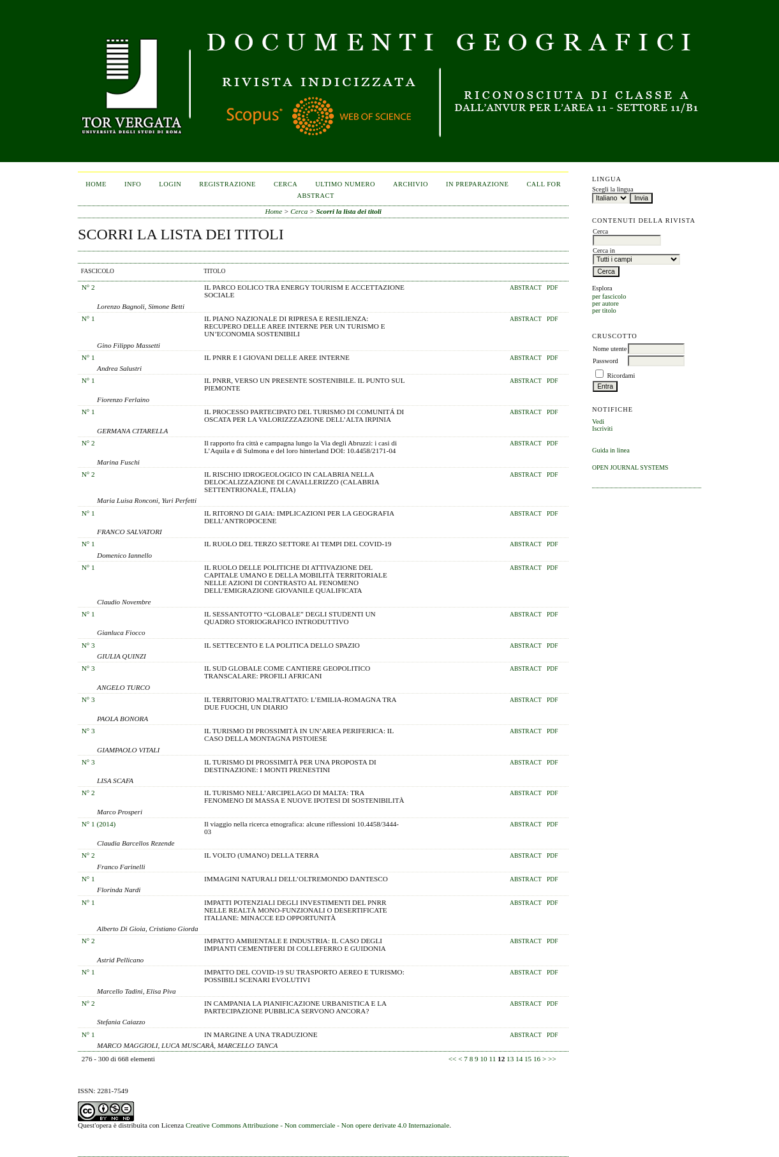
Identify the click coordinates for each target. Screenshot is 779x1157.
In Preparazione (477, 184)
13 (510, 1059)
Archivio (410, 184)
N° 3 (88, 645)
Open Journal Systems (630, 467)
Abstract (526, 288)
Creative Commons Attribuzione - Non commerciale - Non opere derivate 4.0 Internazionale (317, 1125)
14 (519, 1059)
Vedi (598, 421)
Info (132, 184)
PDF (552, 288)
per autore (605, 303)
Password (605, 360)
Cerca (285, 184)
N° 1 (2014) (99, 824)
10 (483, 1059)
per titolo (604, 310)
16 (536, 1059)
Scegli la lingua (613, 189)
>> (552, 1059)
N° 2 (88, 287)
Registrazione (227, 184)
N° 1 (88, 318)
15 (527, 1059)
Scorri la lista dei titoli (349, 211)
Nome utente (610, 348)
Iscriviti (602, 428)
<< (453, 1059)
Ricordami (621, 375)
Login (170, 184)
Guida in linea (611, 450)
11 (492, 1059)
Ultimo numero (345, 184)
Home (96, 184)
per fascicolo (609, 296)
